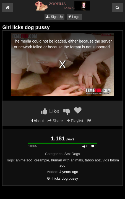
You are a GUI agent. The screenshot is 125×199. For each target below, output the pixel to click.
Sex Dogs (72, 154)
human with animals (67, 160)
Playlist (75, 121)
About (38, 121)
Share (55, 121)
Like (50, 111)
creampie (41, 160)
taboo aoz (93, 160)
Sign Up (54, 17)
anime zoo (24, 160)
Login (74, 17)
